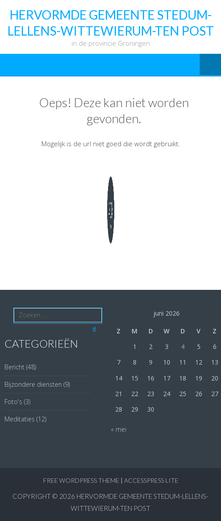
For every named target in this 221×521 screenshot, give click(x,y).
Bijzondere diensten (33, 384)
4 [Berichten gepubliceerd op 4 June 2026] (183, 346)
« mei (118, 429)
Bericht (14, 367)
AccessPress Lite (151, 480)
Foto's (13, 401)
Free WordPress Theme (81, 480)
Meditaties (19, 419)
